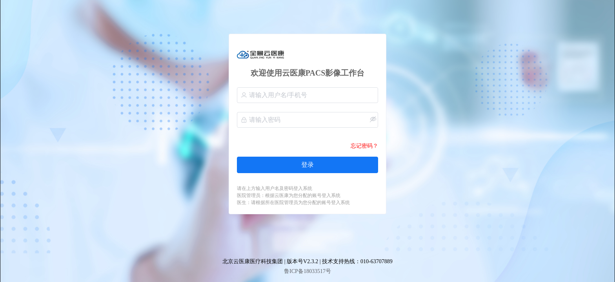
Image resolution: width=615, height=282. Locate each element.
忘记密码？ (364, 146)
